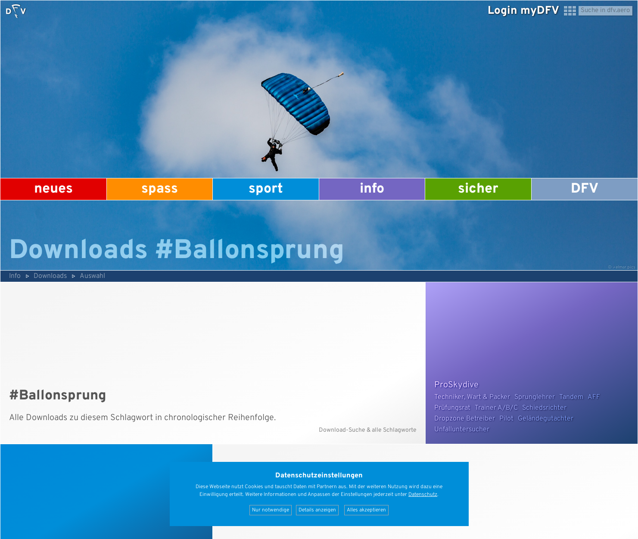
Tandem (571, 397)
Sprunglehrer (534, 397)
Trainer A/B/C (496, 408)
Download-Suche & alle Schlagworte (368, 430)
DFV (584, 189)
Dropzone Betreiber (464, 418)
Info (372, 189)
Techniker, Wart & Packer (472, 397)
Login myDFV (523, 11)
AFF (594, 397)
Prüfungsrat (452, 408)
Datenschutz (422, 494)
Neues (53, 189)
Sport (266, 189)
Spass (159, 189)
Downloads (50, 276)
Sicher (478, 189)
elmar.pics (625, 267)
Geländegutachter (545, 418)
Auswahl (92, 276)
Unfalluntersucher (461, 429)
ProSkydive (456, 385)
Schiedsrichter (544, 408)
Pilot (506, 418)
